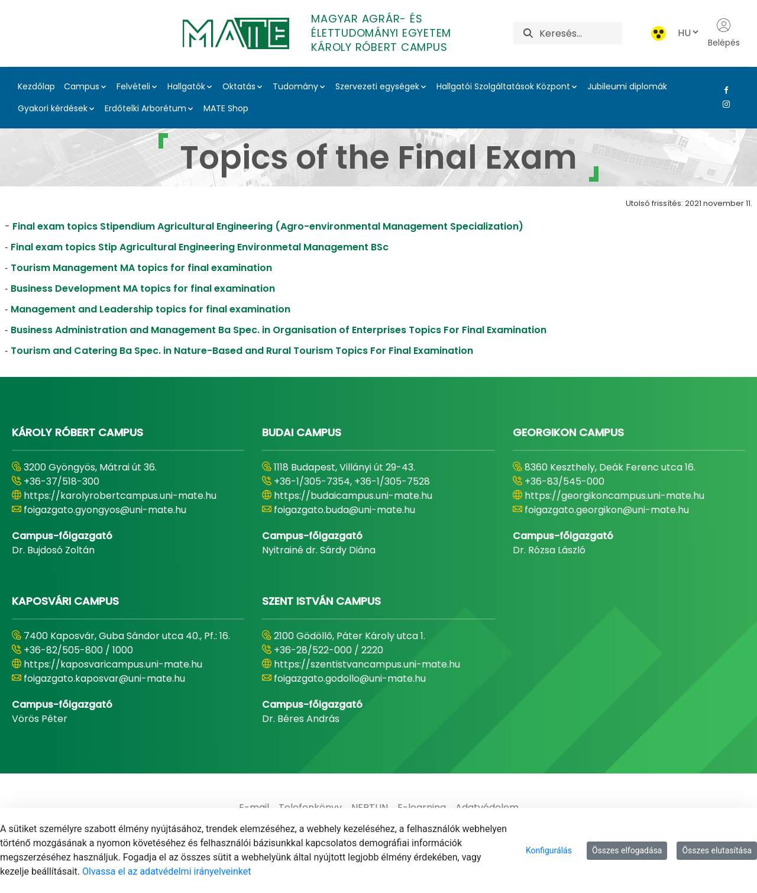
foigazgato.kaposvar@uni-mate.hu (104, 678)
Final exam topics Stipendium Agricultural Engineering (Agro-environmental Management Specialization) (267, 226)
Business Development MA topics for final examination (143, 288)
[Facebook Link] (723, 90)
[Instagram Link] (723, 104)
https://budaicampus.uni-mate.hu (353, 495)
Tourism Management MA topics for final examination (141, 268)
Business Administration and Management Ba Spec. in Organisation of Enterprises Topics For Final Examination (278, 330)
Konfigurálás (549, 850)
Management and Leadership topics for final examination (150, 309)
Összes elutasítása (717, 850)
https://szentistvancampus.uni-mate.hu (367, 664)
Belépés (724, 33)
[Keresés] (580, 33)
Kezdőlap (36, 86)
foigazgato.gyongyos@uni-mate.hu (105, 510)
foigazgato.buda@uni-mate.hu (344, 510)
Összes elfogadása (627, 850)
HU (689, 33)
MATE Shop (225, 108)
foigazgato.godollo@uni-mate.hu (350, 678)
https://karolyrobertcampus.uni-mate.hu (120, 495)
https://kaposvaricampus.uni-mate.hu (113, 664)
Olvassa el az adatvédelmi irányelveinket (166, 871)
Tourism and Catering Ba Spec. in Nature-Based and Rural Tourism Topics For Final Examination (242, 350)
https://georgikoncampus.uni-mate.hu (614, 495)
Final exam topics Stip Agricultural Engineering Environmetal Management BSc (200, 247)
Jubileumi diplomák (627, 86)
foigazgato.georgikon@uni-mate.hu (607, 510)
